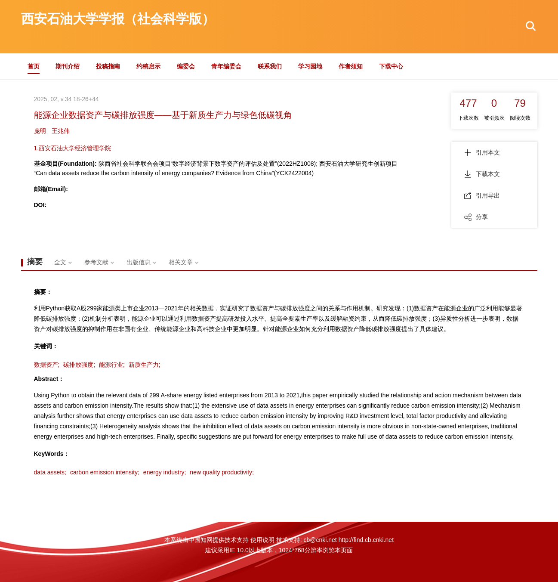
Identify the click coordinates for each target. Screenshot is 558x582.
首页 (34, 66)
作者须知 (351, 66)
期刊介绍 (67, 66)
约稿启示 (148, 66)
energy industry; (164, 472)
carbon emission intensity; (104, 472)
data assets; (50, 472)
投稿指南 (108, 66)
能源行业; (112, 364)
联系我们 (270, 66)
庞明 (40, 130)
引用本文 (482, 152)
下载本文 (482, 174)
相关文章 (181, 262)
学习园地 (310, 66)
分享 (476, 217)
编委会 (186, 66)
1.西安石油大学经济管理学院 (72, 148)
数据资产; (47, 364)
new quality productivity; (222, 472)
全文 (60, 262)
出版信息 (138, 262)
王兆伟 (61, 130)
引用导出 (482, 195)
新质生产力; (144, 364)
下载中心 (391, 66)
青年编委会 (226, 66)
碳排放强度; (79, 364)
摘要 (35, 261)
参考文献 (96, 262)
